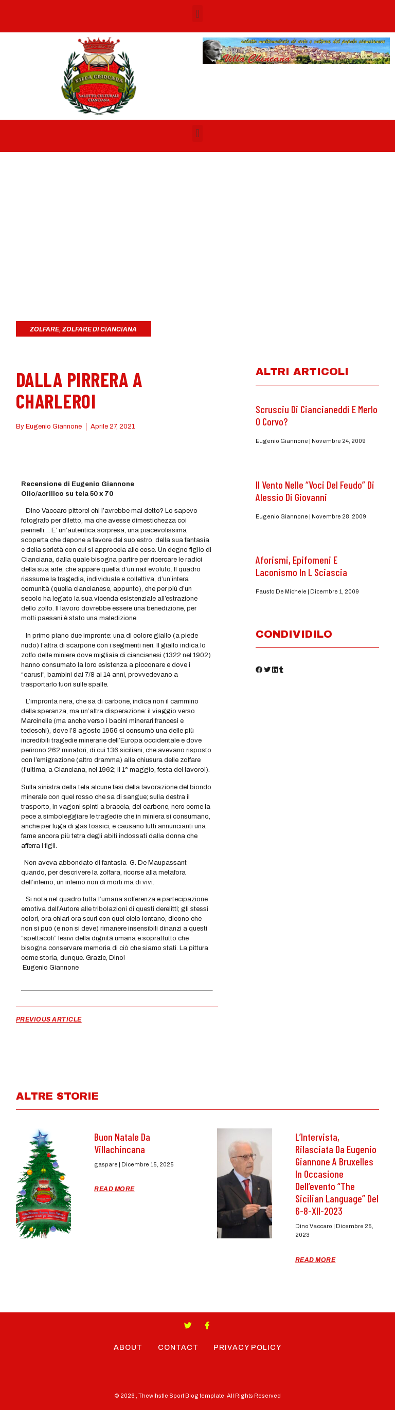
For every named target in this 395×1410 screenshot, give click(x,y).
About (128, 1347)
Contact (178, 1347)
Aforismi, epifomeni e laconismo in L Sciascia (301, 565)
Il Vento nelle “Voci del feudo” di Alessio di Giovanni (315, 490)
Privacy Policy (248, 1347)
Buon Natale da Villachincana (122, 1142)
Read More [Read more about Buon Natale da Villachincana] (114, 1189)
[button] (197, 13)
